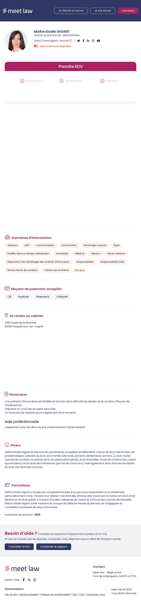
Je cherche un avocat (71, 10)
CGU (74, 594)
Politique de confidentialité (55, 594)
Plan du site (11, 594)
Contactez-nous (96, 594)
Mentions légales (29, 594)
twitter (29, 580)
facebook (23, 580)
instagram (34, 580)
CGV (81, 594)
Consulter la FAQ (19, 546)
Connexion (128, 10)
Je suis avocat (103, 10)
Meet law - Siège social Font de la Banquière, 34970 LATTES (114, 574)
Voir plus (79, 270)
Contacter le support (53, 546)
